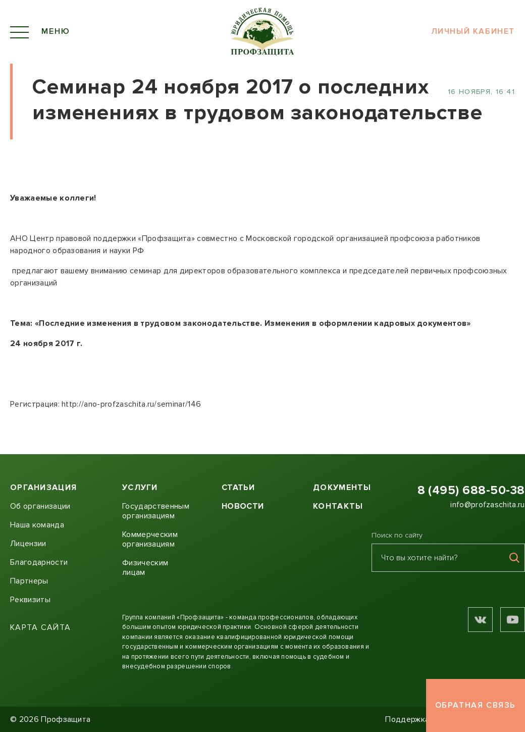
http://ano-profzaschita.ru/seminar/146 (131, 404)
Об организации (40, 506)
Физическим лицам (145, 567)
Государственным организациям (155, 511)
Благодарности (39, 562)
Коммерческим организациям (150, 539)
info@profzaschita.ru (487, 505)
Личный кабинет (473, 32)
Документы (342, 487)
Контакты (338, 506)
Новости (243, 506)
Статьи (238, 487)
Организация (43, 487)
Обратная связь (475, 705)
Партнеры (29, 581)
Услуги (140, 487)
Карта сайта (40, 627)
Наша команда (37, 525)
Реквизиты (30, 600)
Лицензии (28, 544)
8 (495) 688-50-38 (471, 490)
